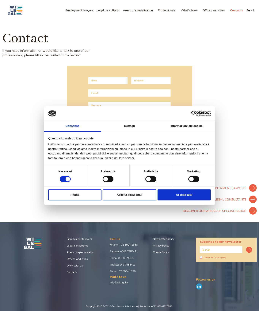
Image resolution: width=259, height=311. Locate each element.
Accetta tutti (184, 194)
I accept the (213, 257)
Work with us (75, 265)
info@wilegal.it (119, 282)
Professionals (167, 10)
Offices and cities (214, 10)
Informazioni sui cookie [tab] (186, 126)
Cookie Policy (161, 252)
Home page (8, 23)
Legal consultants (108, 10)
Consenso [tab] (72, 126)
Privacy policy (220, 257)
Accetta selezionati (129, 194)
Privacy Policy (161, 245)
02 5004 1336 (127, 271)
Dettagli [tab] (129, 126)
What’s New (189, 10)
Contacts (236, 10)
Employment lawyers (79, 10)
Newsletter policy (163, 239)
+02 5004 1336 (128, 244)
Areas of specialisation (138, 10)
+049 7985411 (129, 251)
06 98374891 (126, 258)
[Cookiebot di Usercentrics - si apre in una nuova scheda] (194, 113)
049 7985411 (127, 264)
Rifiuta (74, 194)
